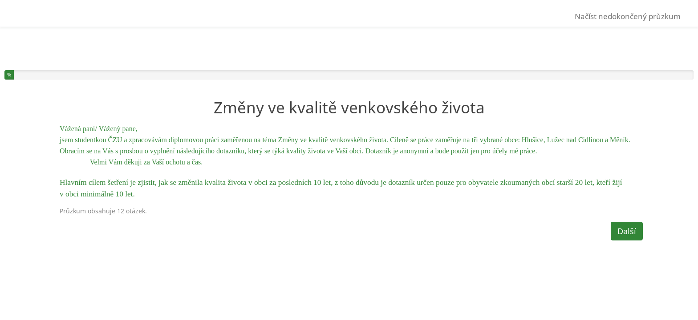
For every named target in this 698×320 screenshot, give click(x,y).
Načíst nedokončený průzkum (628, 16)
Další (626, 231)
